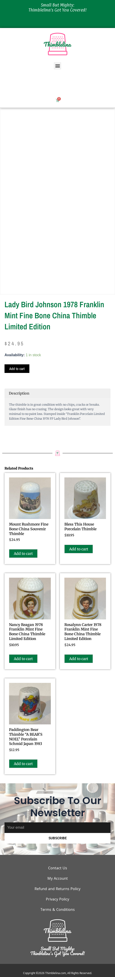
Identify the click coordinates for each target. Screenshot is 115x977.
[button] (57, 66)
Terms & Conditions (57, 909)
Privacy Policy (57, 899)
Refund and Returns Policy (57, 888)
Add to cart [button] (23, 553)
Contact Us (57, 867)
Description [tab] (19, 393)
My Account (57, 878)
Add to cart (17, 368)
